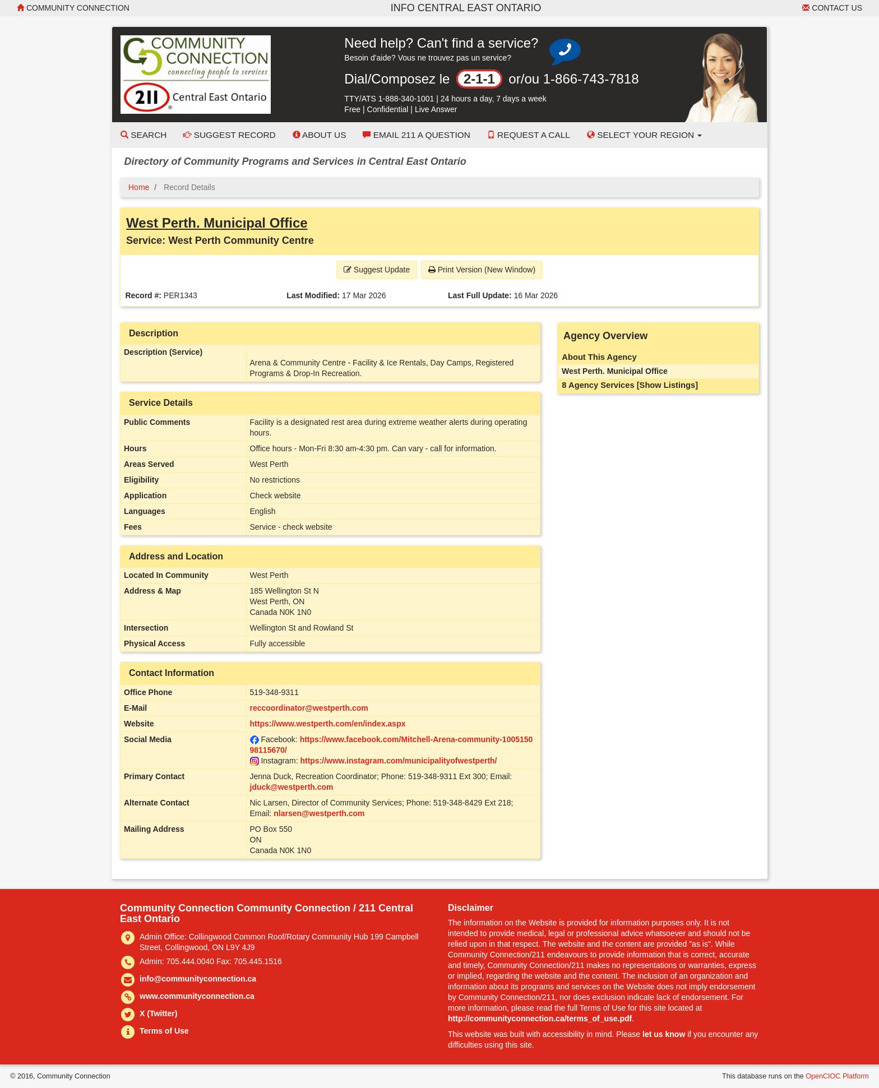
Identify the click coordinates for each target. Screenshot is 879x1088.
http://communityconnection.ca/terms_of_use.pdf (540, 1018)
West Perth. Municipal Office (217, 222)
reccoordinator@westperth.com (309, 707)
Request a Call (528, 135)
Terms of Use (164, 1030)
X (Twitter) (158, 1013)
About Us (319, 135)
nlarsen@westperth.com (319, 813)
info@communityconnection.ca (198, 978)
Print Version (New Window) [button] (481, 269)
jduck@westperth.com (292, 787)
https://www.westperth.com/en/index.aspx (328, 723)
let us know (663, 1034)
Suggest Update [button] (377, 269)
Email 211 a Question (416, 135)
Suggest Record (229, 135)
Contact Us (832, 7)
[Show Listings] (667, 385)
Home (138, 187)
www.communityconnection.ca (197, 996)
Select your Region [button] (644, 135)
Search (143, 135)
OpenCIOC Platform (837, 1076)
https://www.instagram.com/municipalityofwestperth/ (398, 760)
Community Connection (73, 7)
